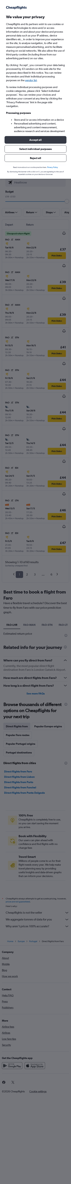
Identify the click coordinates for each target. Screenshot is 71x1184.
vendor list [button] (31, 80)
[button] (35, 140)
